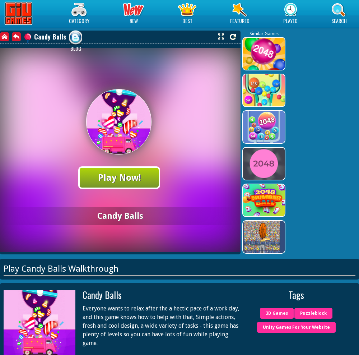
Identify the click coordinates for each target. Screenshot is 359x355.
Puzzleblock (313, 313)
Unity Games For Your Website (296, 327)
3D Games (277, 313)
